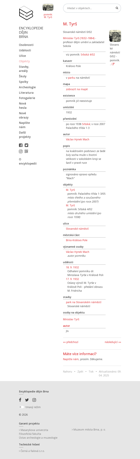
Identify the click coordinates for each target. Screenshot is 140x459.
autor (66, 325)
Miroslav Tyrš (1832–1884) (78, 38)
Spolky (23, 82)
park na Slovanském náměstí (83, 302)
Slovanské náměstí (77, 228)
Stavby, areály (24, 69)
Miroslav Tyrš (71, 319)
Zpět (80, 371)
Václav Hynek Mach (77, 139)
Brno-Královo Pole (76, 240)
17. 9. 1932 (72, 279)
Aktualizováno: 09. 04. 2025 (110, 373)
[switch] (21, 407)
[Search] (92, 8)
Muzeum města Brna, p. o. (89, 429)
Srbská (86, 124)
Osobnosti (26, 45)
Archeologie (26, 87)
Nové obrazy (23, 115)
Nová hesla (23, 105)
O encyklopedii (26, 161)
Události (25, 50)
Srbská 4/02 (88, 54)
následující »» (113, 342)
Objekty (24, 61)
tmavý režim (33, 407)
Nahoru (67, 371)
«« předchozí (70, 342)
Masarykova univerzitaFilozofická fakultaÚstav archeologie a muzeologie (38, 434)
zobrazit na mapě (77, 89)
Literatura (26, 93)
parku (71, 77)
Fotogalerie (26, 98)
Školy (22, 76)
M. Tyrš (70, 190)
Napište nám (24, 125)
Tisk (91, 371)
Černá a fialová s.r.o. (32, 451)
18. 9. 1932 (72, 267)
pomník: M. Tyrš (48, 15)
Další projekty (25, 134)
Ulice (22, 56)
